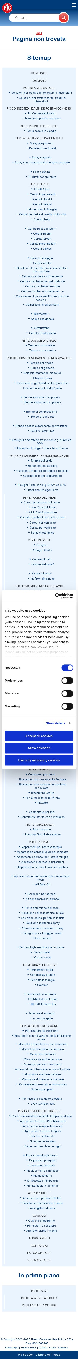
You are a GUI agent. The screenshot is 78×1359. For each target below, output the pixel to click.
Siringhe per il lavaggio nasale (43, 933)
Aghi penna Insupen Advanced (43, 1126)
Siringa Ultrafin (42, 550)
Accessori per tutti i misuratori (43, 1064)
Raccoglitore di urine (42, 1208)
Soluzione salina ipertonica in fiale (42, 918)
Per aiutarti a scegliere (41, 1225)
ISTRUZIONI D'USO (39, 1260)
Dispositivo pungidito (42, 1160)
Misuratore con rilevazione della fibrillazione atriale (43, 1037)
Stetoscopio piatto (42, 1089)
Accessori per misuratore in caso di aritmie (42, 1069)
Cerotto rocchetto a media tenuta (42, 291)
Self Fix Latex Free (42, 431)
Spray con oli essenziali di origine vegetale (42, 162)
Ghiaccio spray (42, 378)
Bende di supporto (42, 416)
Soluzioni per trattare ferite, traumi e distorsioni (42, 99)
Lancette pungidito (43, 1165)
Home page (39, 73)
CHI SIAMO (39, 80)
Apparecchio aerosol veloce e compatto (42, 852)
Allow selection (39, 748)
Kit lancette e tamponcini (42, 1180)
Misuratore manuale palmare (43, 1074)
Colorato (42, 985)
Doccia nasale (43, 938)
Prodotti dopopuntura (42, 177)
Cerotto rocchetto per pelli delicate (42, 281)
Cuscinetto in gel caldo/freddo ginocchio (42, 471)
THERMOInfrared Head (42, 999)
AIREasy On (42, 884)
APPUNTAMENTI (39, 1238)
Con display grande (42, 975)
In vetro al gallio (43, 1018)
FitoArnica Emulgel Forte (42, 490)
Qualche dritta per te (41, 1220)
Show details (55, 723)
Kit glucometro (42, 1175)
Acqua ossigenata (42, 319)
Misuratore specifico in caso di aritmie (43, 1044)
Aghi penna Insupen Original (42, 1131)
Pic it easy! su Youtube (39, 1305)
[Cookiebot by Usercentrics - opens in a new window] (55, 596)
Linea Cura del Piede (42, 507)
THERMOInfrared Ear (42, 1004)
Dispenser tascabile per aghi (42, 1146)
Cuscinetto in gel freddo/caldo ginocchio (42, 383)
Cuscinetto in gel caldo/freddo (42, 476)
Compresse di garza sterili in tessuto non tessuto (42, 298)
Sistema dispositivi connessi (43, 118)
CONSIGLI (39, 1215)
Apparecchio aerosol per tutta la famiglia (42, 857)
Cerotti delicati (42, 204)
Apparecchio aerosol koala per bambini (43, 867)
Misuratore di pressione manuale (43, 1079)
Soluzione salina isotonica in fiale (43, 913)
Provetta (42, 803)
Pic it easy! (39, 1291)
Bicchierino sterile (42, 793)
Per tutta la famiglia (43, 980)
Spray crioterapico (42, 532)
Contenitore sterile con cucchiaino (43, 817)
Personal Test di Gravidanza (43, 834)
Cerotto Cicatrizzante (42, 333)
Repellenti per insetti (42, 148)
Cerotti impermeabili (42, 194)
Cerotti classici (42, 199)
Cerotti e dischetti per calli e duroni (42, 517)
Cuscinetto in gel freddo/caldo (42, 388)
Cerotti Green (42, 219)
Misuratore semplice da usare (43, 1059)
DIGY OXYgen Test (43, 1103)
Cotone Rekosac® (42, 564)
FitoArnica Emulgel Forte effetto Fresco (42, 448)
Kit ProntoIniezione (43, 578)
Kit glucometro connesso (43, 1170)
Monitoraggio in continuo (43, 1185)
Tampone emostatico (42, 350)
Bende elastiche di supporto (42, 402)
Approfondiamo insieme (41, 1230)
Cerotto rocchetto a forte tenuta (42, 276)
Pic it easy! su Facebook (39, 1298)
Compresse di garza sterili (42, 304)
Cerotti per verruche (43, 522)
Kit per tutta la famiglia (42, 209)
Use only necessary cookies (39, 760)
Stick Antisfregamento (43, 512)
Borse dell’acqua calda (42, 466)
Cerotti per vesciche (43, 527)
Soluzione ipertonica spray (43, 923)
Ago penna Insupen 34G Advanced (42, 1121)
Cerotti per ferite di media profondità (42, 214)
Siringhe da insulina (42, 1141)
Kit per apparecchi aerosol (42, 899)
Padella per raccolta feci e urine (42, 1203)
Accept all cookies (39, 736)
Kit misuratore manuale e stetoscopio (43, 1084)
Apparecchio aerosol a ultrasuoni (42, 862)
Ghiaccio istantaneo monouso (43, 373)
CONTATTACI (39, 1245)
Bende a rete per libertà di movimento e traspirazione (42, 269)
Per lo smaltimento (42, 1136)
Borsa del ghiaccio (42, 368)
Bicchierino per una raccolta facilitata (42, 779)
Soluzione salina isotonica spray (42, 928)
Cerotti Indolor (42, 233)
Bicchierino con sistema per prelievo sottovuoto (42, 786)
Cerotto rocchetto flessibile (42, 286)
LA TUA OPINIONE (39, 1253)
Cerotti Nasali (42, 957)
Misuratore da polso (43, 1054)
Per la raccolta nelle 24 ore (42, 798)
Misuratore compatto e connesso (42, 1049)
